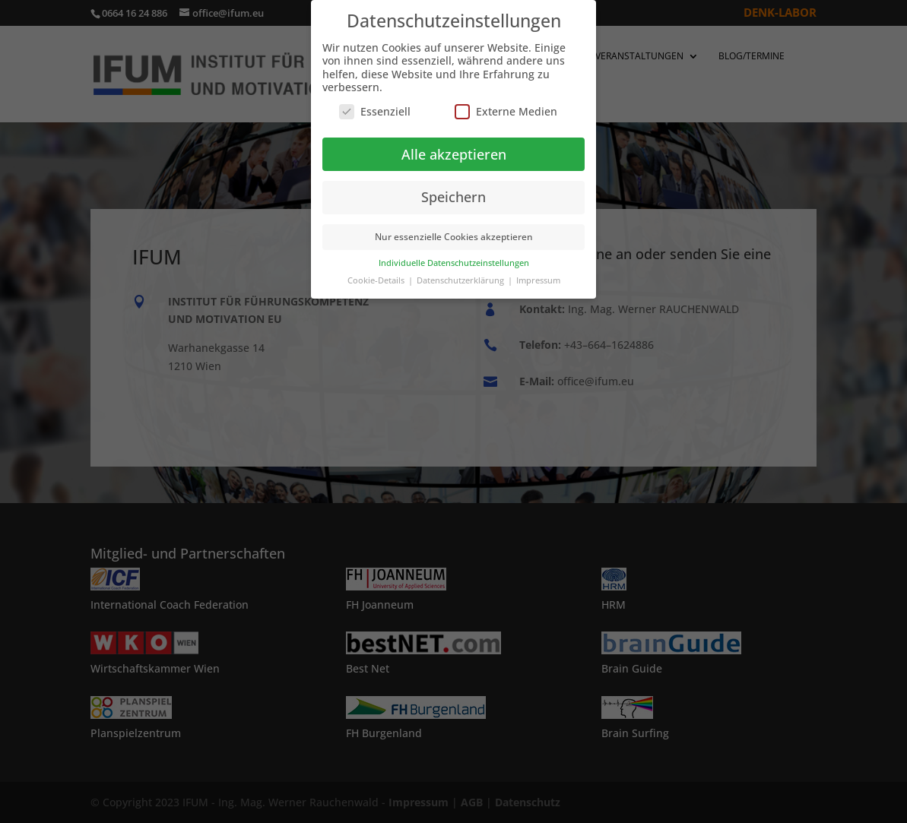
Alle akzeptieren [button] (453, 154)
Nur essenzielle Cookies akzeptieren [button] (454, 236)
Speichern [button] (453, 197)
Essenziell (375, 111)
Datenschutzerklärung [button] (461, 280)
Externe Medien (506, 111)
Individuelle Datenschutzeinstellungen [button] (454, 263)
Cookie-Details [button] (377, 280)
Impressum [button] (538, 280)
